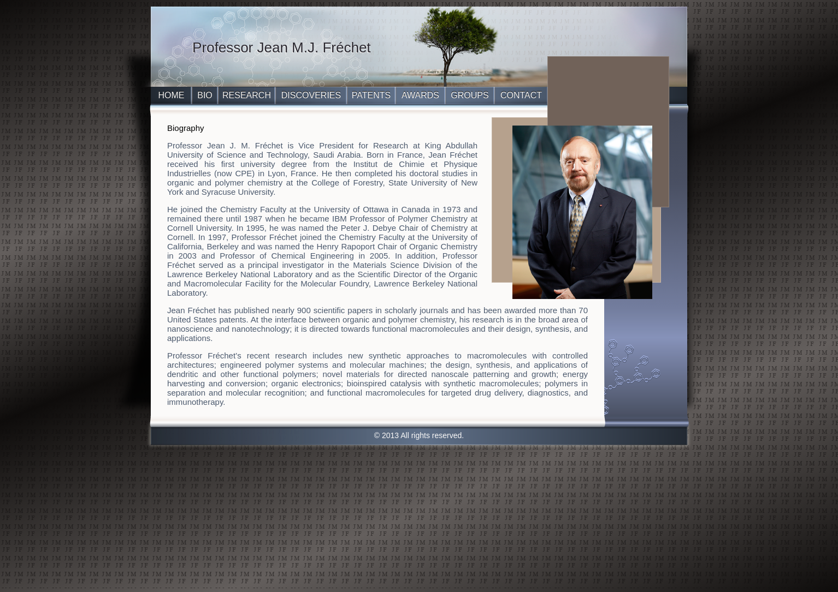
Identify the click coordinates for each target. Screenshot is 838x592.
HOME (171, 95)
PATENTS (371, 95)
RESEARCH (246, 95)
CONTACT (521, 95)
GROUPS (469, 95)
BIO (205, 95)
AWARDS (420, 95)
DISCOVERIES (311, 95)
